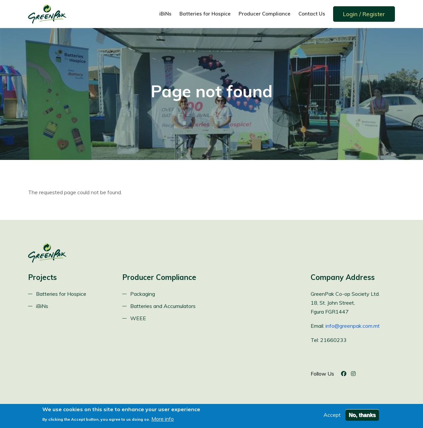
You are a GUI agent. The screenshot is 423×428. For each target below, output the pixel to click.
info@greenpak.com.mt (353, 325)
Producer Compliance (264, 14)
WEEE (138, 318)
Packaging (142, 293)
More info (162, 420)
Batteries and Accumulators (163, 306)
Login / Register (364, 14)
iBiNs (165, 14)
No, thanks (362, 417)
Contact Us (311, 14)
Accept (332, 416)
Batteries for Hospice (205, 14)
